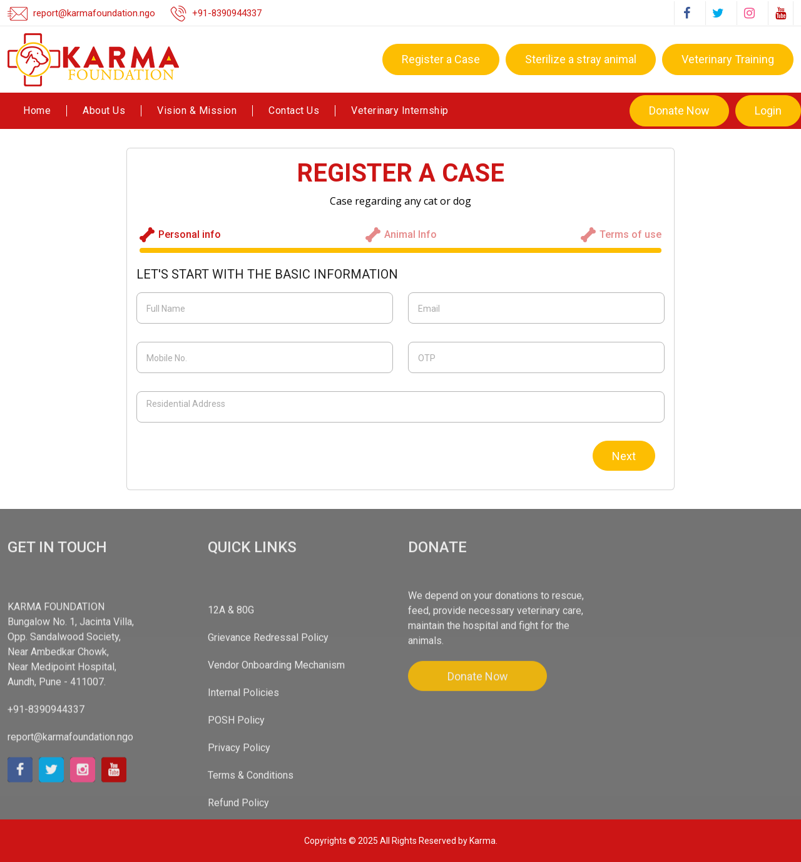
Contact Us (293, 110)
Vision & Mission (197, 110)
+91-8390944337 (227, 13)
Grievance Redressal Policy (268, 755)
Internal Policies (243, 810)
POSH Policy (236, 838)
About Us (104, 110)
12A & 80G (231, 728)
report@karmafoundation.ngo (94, 13)
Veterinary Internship (400, 110)
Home (37, 110)
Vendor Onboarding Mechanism (276, 783)
